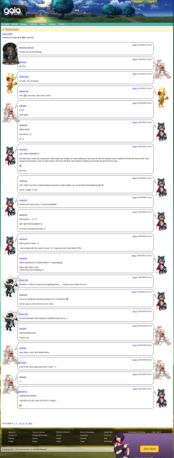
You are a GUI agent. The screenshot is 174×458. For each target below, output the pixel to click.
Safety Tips (108, 432)
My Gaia (5, 24)
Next (30, 423)
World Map (108, 441)
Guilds (58, 438)
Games (52, 24)
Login (151, 2)
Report (135, 45)
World (43, 24)
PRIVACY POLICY (63, 432)
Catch (61, 24)
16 (26, 423)
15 (23, 423)
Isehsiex (22, 62)
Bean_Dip (23, 280)
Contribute (84, 435)
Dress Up (107, 435)
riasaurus (23, 125)
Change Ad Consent (39, 435)
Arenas (59, 435)
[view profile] (7, 34)
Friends (11, 438)
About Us (11, 432)
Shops (24, 24)
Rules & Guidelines (87, 432)
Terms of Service (38, 432)
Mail (105, 438)
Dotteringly (24, 76)
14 (20, 423)
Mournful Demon (26, 47)
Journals (83, 438)
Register (138, 2)
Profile (10, 441)
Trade (82, 441)
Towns (58, 441)
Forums (33, 24)
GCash (15, 24)
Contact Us (12, 435)
